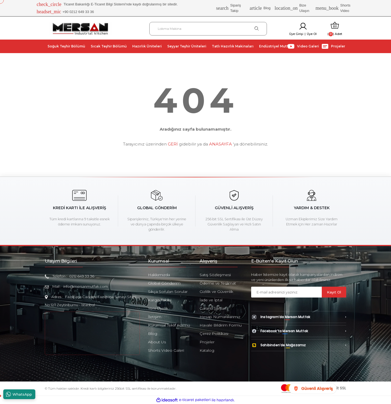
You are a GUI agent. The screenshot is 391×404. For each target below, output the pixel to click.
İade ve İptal (211, 300)
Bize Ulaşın (292, 8)
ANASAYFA (220, 144)
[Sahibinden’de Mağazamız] (298, 345)
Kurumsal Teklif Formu (169, 325)
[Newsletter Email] (286, 292)
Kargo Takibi (159, 300)
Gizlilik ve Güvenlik (216, 291)
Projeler (207, 342)
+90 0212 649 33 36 (65, 12)
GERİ (173, 144)
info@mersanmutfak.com (85, 286)
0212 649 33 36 (81, 276)
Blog (260, 8)
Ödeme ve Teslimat (218, 283)
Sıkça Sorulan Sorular (168, 291)
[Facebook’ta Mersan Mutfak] (298, 331)
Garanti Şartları (213, 308)
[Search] (208, 28)
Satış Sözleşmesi (215, 274)
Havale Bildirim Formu (221, 325)
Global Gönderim (164, 283)
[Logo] (80, 28)
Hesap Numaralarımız (220, 316)
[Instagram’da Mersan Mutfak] (298, 317)
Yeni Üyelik (158, 308)
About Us (157, 342)
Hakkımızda (159, 274)
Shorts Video (333, 8)
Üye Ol (312, 34)
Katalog (207, 350)
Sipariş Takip (228, 8)
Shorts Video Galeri (166, 350)
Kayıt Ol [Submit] (334, 292)
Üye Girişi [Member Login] (296, 34)
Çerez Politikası (214, 333)
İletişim (154, 316)
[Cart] (334, 28)
